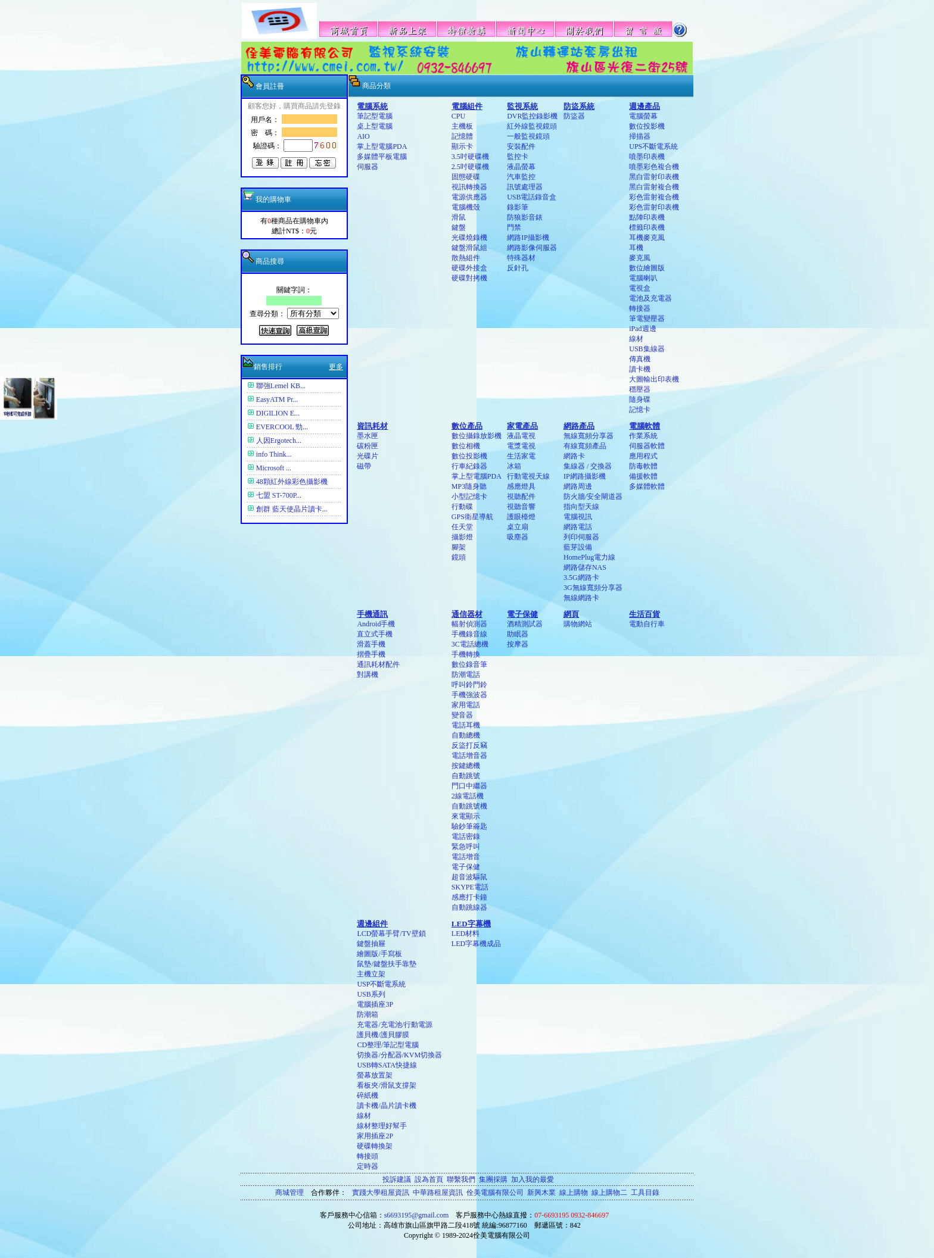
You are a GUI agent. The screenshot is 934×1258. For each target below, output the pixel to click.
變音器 (462, 715)
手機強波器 (469, 695)
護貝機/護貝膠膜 (383, 1035)
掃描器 (639, 136)
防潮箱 (367, 1014)
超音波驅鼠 (469, 877)
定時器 (367, 1166)
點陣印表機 (647, 217)
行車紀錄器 (469, 466)
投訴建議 (396, 1179)
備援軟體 (643, 476)
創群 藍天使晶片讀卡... (292, 509)
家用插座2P (375, 1136)
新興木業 (541, 1192)
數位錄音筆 (469, 664)
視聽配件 (521, 496)
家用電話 (466, 705)
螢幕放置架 (375, 1075)
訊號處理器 (525, 187)
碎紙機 (367, 1095)
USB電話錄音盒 (531, 197)
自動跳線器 (469, 907)
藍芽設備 (577, 547)
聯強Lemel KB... (281, 386)
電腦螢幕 (643, 116)
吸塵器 (517, 537)
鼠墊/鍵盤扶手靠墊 (386, 964)
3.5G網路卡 (581, 577)
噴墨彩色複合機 (654, 167)
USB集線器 (646, 349)
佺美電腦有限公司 (495, 1192)
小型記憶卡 (469, 496)
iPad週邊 (642, 328)
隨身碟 (639, 399)
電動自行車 (647, 624)
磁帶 (364, 466)
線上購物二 (609, 1192)
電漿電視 (521, 446)
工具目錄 (645, 1192)
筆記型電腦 (375, 116)
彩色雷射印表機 (654, 207)
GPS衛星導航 (472, 517)
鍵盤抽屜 (371, 943)
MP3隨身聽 (469, 486)
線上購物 (573, 1192)
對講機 (367, 674)
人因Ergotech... (278, 440)
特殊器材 (521, 258)
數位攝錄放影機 (477, 436)
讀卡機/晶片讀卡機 (386, 1105)
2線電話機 (468, 796)
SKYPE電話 (470, 887)
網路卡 (574, 456)
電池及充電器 (650, 298)
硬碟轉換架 (375, 1146)
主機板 (462, 126)
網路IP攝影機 (528, 237)
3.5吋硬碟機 (470, 156)
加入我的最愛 (532, 1179)
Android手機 (376, 624)
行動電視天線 (528, 476)
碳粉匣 (367, 446)
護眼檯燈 (521, 517)
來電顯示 (466, 816)
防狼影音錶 (525, 217)
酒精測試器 (525, 624)
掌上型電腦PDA (382, 146)
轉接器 (639, 308)
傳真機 (639, 359)
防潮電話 (466, 674)
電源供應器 (469, 197)
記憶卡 (639, 409)
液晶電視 (521, 436)
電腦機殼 (466, 207)
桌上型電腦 (375, 126)
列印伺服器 (581, 537)
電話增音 (466, 857)
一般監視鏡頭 (528, 136)
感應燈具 (521, 486)
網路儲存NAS (584, 567)
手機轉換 (466, 654)
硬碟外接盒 (469, 268)
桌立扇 (517, 527)
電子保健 (466, 867)
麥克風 (639, 258)
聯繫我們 (461, 1179)
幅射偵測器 (469, 624)
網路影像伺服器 (532, 248)
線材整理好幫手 (382, 1126)
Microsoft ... (273, 468)
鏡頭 (459, 557)
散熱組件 (466, 258)
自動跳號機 (469, 806)
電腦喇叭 (643, 278)
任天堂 (462, 527)
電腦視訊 (577, 517)
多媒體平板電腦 (382, 156)
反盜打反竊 (469, 745)
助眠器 (517, 634)
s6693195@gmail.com (416, 1215)
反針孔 (517, 268)
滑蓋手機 (371, 644)
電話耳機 (466, 725)
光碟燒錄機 (469, 237)
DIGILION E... (278, 413)
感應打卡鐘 (469, 897)
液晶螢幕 (521, 167)
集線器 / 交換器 (587, 466)
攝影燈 (462, 537)
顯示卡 (462, 146)
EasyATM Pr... (277, 399)
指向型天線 (581, 506)
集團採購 (493, 1179)
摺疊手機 (371, 654)
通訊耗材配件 (378, 664)
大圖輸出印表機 (654, 379)
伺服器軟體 (647, 446)
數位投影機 (647, 126)
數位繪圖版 (647, 268)
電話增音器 (469, 755)
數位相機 (466, 446)
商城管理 (289, 1192)
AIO (363, 136)
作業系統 (643, 436)
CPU (458, 116)
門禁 (514, 227)
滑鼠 (459, 217)
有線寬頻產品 (584, 446)
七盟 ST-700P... (278, 495)
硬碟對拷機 (469, 278)
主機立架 (371, 974)
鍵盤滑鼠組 (469, 248)
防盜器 (574, 116)
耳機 (636, 248)
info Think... (274, 454)
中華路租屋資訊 (438, 1192)
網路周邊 (577, 486)
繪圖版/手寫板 (379, 954)
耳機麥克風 (647, 237)
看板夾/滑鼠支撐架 (386, 1085)
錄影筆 (517, 207)
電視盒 (639, 288)
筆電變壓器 (647, 318)
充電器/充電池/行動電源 (394, 1024)
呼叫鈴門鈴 (469, 684)
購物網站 (577, 624)
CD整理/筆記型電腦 (388, 1045)
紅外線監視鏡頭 (532, 126)
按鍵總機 (466, 765)
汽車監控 (521, 177)
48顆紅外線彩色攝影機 (292, 481)
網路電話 (577, 527)
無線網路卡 (581, 598)
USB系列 (371, 994)
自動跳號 (466, 776)
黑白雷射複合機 (654, 187)
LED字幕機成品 (476, 943)
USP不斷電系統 (381, 984)
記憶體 (462, 136)
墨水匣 (367, 436)
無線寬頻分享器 (588, 436)
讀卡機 (639, 369)
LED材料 (466, 933)
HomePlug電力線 (589, 557)
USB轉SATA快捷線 (386, 1065)
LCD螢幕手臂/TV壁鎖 (391, 933)
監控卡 (517, 156)
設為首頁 (429, 1179)
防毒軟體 (643, 466)
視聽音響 (521, 506)
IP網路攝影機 (584, 476)
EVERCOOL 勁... (282, 427)
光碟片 (367, 456)
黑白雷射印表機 (654, 177)
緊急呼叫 (466, 846)
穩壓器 (639, 389)
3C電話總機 (470, 644)
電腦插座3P (375, 1004)
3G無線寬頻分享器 (592, 587)
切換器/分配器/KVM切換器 (399, 1055)
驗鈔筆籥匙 (469, 826)
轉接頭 (367, 1156)
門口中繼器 (469, 786)
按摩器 (517, 644)
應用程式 (643, 456)
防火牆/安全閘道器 (592, 496)
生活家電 (521, 456)
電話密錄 (466, 836)
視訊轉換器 (469, 187)
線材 (636, 339)
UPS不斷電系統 (653, 146)
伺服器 (367, 167)
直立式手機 (375, 634)
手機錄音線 (469, 634)
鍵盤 (459, 227)
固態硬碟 (466, 177)
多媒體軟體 (647, 486)
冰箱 (514, 466)
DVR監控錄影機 (532, 116)
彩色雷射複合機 (654, 197)
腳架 (459, 547)
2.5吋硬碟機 (470, 167)
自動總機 (466, 735)
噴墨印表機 (647, 156)
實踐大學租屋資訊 (380, 1192)
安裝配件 (521, 146)
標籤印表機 (647, 227)
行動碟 (462, 506)
